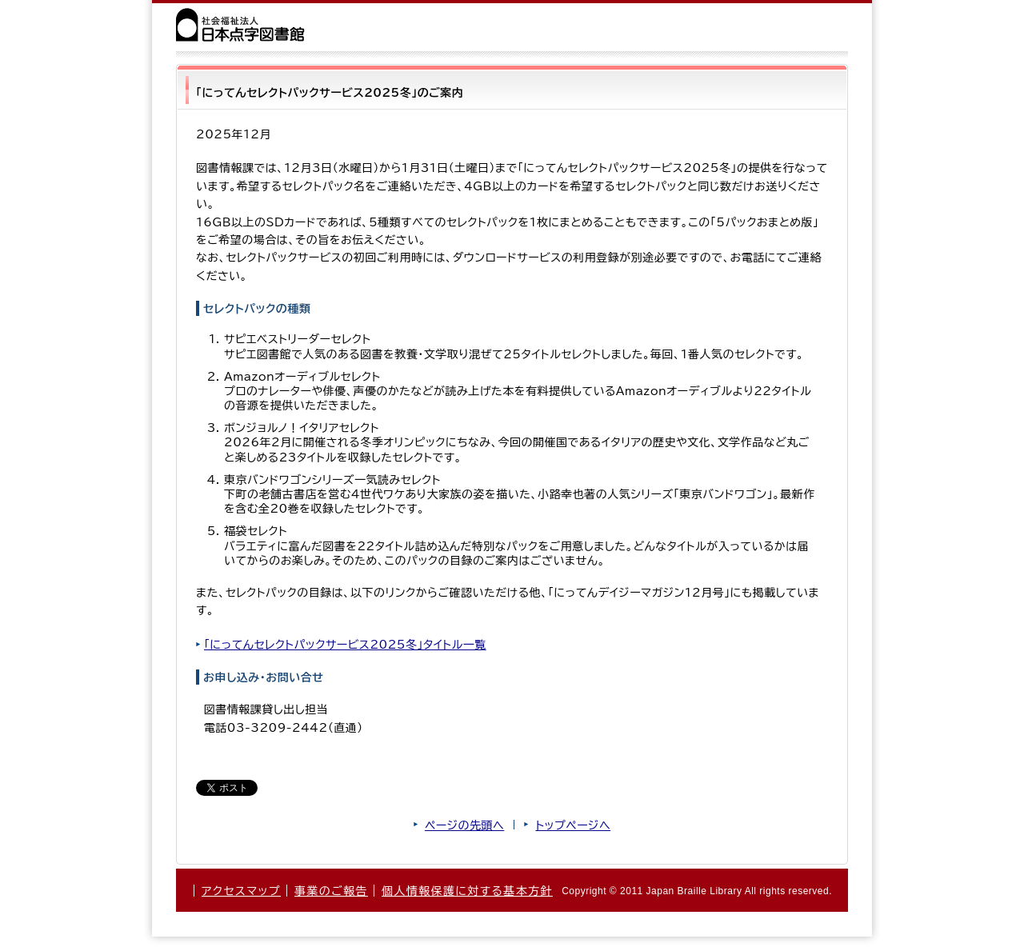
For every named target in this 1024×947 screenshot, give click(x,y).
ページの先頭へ (464, 825)
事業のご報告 (331, 891)
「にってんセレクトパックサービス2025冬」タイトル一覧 (345, 644)
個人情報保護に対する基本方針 (467, 891)
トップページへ (572, 825)
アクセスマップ (241, 891)
